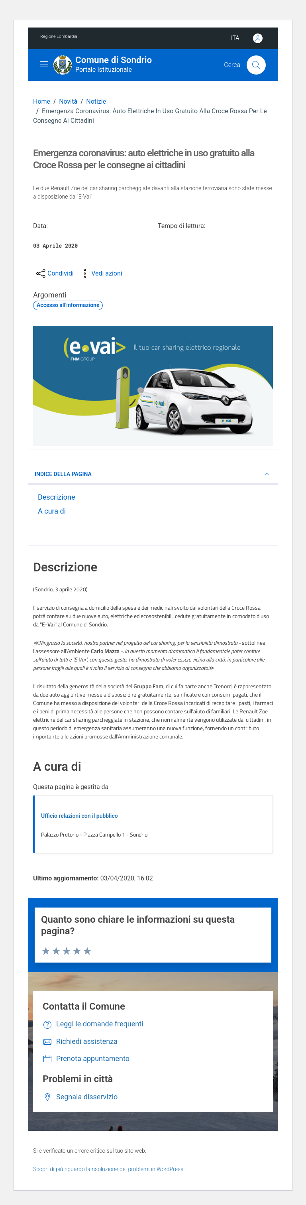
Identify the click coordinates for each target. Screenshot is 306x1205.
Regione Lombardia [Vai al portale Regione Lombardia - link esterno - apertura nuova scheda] (58, 36)
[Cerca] (256, 65)
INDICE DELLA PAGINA (153, 474)
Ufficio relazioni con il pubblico (79, 816)
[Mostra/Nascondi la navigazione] (44, 64)
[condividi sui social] (54, 273)
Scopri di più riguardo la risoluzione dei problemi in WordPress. (109, 1169)
